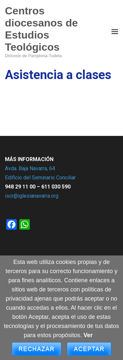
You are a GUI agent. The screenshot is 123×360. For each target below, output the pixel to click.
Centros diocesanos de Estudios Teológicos (41, 29)
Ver (88, 335)
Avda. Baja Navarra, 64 (30, 168)
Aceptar (89, 349)
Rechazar (37, 349)
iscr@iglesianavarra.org (31, 196)
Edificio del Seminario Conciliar (40, 177)
